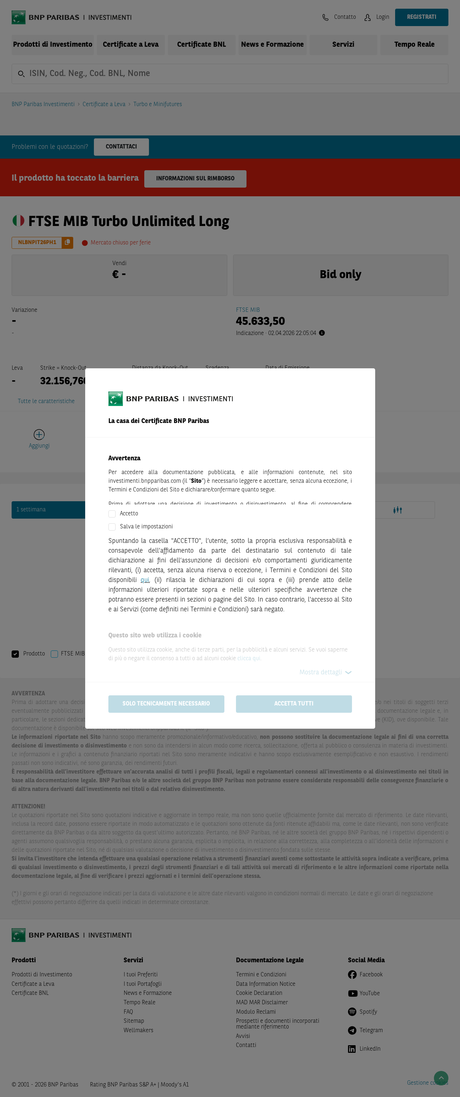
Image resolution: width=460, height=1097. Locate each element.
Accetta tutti (294, 704)
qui (145, 580)
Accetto (129, 514)
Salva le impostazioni (146, 527)
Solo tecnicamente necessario (166, 704)
